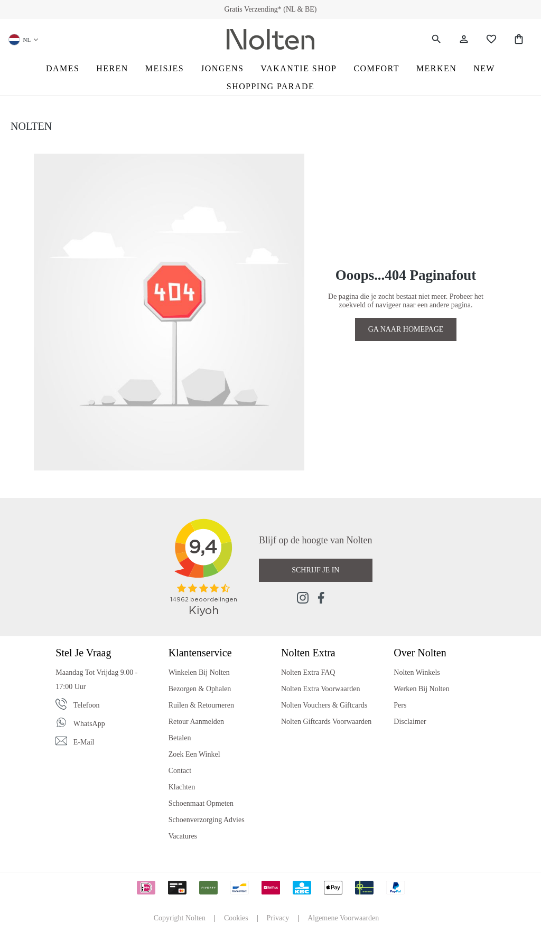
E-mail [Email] (84, 742)
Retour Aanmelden (196, 722)
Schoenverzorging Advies (207, 820)
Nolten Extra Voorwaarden (320, 689)
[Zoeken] (436, 39)
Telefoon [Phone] (86, 705)
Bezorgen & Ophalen (200, 689)
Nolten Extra (308, 652)
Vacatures (183, 836)
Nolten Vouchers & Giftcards (324, 705)
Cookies (236, 918)
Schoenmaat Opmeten (201, 803)
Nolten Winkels (417, 672)
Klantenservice (200, 652)
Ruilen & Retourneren (201, 705)
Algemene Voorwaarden (343, 918)
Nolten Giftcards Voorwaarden (326, 722)
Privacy (278, 918)
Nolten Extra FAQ (308, 672)
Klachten (182, 787)
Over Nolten (420, 652)
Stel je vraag (83, 652)
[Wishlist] (491, 39)
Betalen (180, 738)
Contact (180, 771)
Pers (400, 705)
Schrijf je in (315, 570)
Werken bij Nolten (421, 689)
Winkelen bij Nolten (199, 672)
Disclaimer (410, 722)
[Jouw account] (464, 39)
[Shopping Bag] (519, 39)
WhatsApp (89, 724)
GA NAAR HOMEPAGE (406, 329)
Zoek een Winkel (194, 754)
